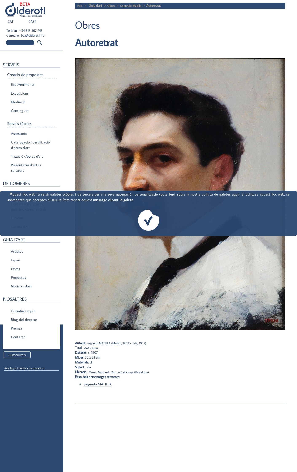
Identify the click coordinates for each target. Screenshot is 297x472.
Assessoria (18, 127)
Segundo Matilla (132, 5)
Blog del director (23, 291)
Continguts (19, 105)
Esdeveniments (22, 84)
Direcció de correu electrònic (24, 340)
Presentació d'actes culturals (25, 156)
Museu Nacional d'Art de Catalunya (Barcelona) (121, 372)
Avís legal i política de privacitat (26, 368)
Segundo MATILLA (97, 384)
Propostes (18, 253)
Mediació (17, 98)
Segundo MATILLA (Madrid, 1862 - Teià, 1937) (119, 343)
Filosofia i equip (22, 284)
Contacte (18, 305)
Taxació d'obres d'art (26, 146)
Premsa (16, 298)
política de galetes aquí (220, 194)
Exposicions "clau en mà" (29, 182)
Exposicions (19, 91)
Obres (15, 246)
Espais (15, 239)
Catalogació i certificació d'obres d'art (28, 136)
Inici (80, 5)
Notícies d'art (21, 260)
